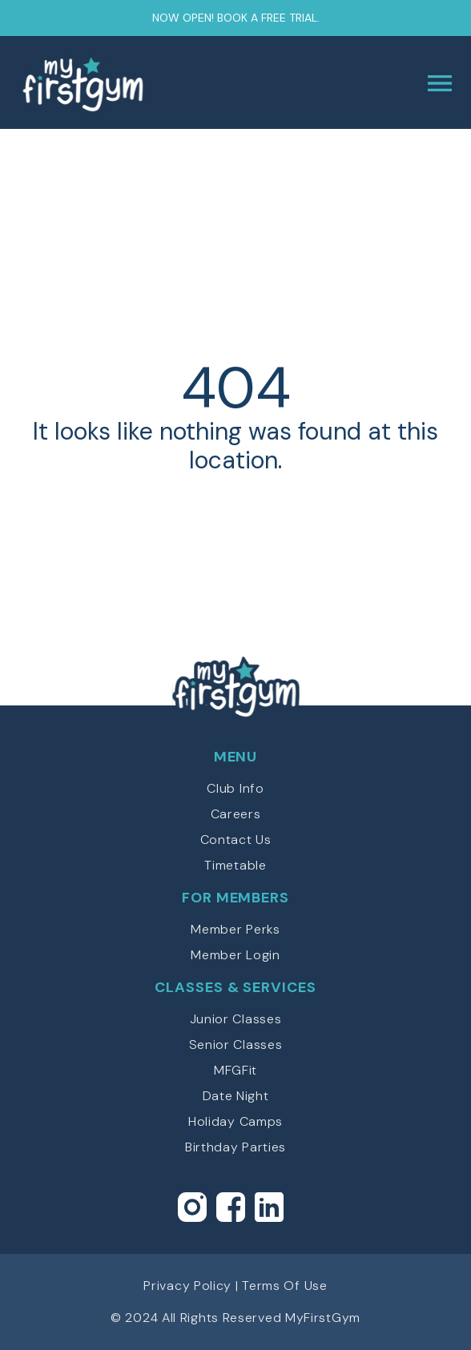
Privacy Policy (187, 1285)
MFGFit (235, 1070)
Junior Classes (236, 1018)
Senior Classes (236, 1044)
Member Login (235, 954)
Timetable (235, 865)
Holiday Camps (235, 1121)
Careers (236, 814)
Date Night (236, 1095)
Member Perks (235, 929)
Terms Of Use (284, 1285)
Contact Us (236, 839)
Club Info (235, 788)
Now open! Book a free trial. (236, 17)
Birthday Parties (235, 1147)
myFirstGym (127, 83)
